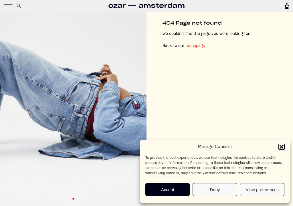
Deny (215, 189)
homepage (195, 46)
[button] (281, 147)
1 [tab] (73, 199)
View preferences (262, 189)
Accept (167, 189)
